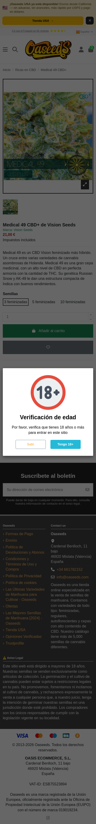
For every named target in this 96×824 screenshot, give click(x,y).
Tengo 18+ (65, 444)
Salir (30, 444)
